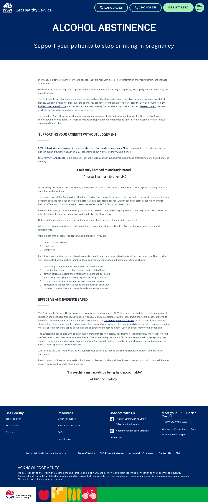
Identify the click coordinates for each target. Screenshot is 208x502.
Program (10, 432)
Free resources (148, 106)
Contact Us (116, 437)
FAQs (60, 432)
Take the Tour (13, 418)
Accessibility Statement (141, 453)
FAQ (177, 453)
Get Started (12, 425)
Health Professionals (69, 425)
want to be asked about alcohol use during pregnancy (81, 148)
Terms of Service (86, 453)
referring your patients (53, 158)
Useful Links (64, 439)
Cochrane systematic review (119, 320)
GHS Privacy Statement (112, 453)
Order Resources (67, 418)
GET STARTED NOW (176, 422)
